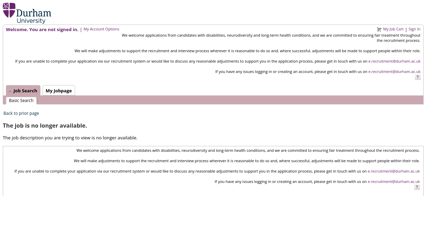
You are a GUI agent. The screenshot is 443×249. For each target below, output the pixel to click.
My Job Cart (393, 28)
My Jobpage (59, 90)
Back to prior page (21, 113)
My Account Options (101, 28)
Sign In (415, 28)
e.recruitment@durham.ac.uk (394, 61)
